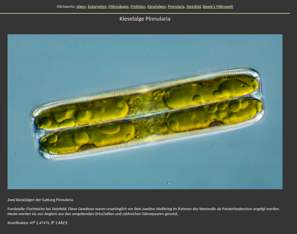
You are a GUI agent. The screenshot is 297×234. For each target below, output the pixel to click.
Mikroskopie (118, 6)
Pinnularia (176, 6)
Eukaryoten (97, 6)
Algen (81, 6)
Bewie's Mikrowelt (218, 6)
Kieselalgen (156, 6)
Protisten (138, 6)
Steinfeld (193, 6)
